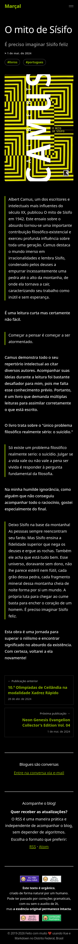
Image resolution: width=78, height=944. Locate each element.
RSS (32, 846)
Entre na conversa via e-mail (39, 772)
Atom (44, 846)
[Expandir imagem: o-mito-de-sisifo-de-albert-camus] (39, 127)
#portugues (34, 62)
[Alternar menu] (71, 6)
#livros (12, 62)
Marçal (13, 6)
